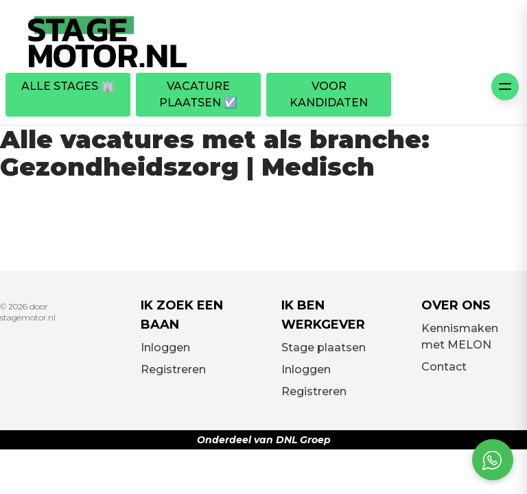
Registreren (173, 369)
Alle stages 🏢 (68, 86)
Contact (444, 366)
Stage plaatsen (323, 347)
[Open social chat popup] (492, 459)
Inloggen (165, 347)
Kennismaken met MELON (459, 336)
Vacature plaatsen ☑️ (198, 94)
